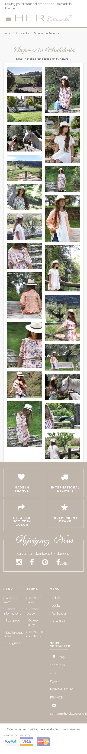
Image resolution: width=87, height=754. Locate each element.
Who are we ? (10, 600)
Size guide (13, 620)
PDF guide (13, 643)
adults (56, 605)
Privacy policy (32, 611)
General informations (12, 611)
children (57, 597)
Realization (59, 613)
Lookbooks (22, 33)
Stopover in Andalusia (47, 33)
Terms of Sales (33, 600)
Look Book (59, 621)
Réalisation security (16, 735)
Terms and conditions (34, 634)
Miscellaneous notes (13, 634)
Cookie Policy (32, 623)
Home (7, 33)
